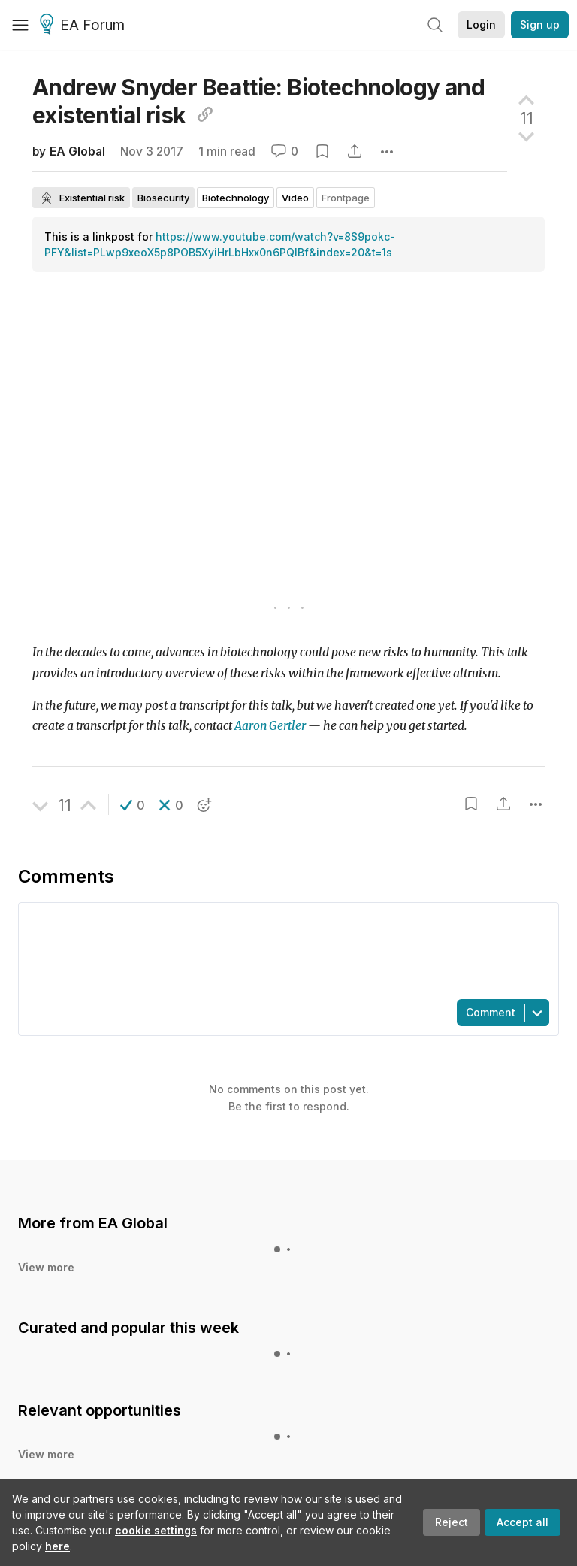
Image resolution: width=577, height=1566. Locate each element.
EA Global (77, 151)
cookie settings (156, 1530)
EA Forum (84, 25)
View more (46, 1267)
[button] (132, 805)
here (57, 1546)
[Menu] (20, 25)
